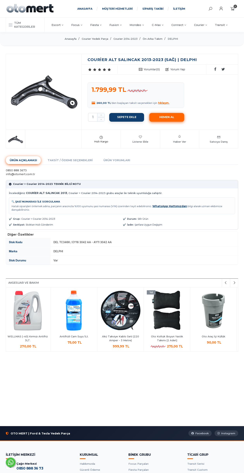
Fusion (115, 25)
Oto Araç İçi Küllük (215, 336)
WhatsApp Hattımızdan (169, 206)
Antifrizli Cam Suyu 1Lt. (75, 336)
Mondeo (137, 25)
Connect (178, 25)
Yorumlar (152, 69)
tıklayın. (163, 103)
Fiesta (95, 25)
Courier (200, 25)
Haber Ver (179, 139)
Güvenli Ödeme (90, 469)
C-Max (157, 25)
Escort (57, 25)
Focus (76, 25)
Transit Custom (197, 469)
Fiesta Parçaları (138, 469)
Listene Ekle (140, 139)
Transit (221, 25)
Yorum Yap (177, 69)
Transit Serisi (195, 463)
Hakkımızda (87, 463)
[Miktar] (92, 117)
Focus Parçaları (138, 463)
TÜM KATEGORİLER (22, 24)
